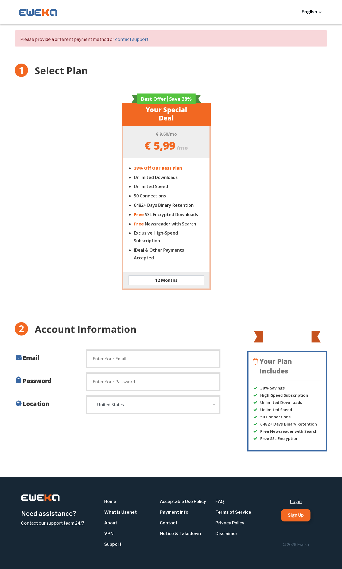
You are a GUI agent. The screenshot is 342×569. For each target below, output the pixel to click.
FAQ (219, 501)
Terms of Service (233, 512)
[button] (311, 12)
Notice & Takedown (180, 533)
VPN (109, 533)
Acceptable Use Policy (183, 501)
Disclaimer (226, 533)
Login (296, 501)
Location (36, 404)
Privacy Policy (229, 522)
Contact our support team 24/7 (52, 523)
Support (113, 544)
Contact (168, 522)
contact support (132, 39)
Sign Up (296, 515)
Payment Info (174, 512)
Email (31, 358)
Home (110, 501)
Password (37, 381)
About (110, 522)
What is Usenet (120, 512)
